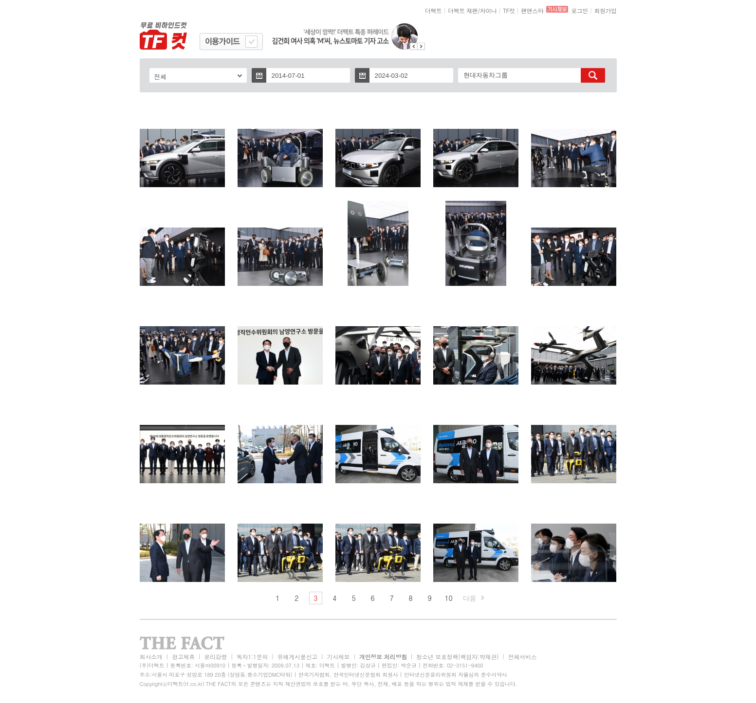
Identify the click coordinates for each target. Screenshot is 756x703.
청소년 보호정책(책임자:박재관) (457, 656)
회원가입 (605, 10)
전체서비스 (522, 656)
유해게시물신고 (297, 656)
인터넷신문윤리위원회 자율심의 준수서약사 (455, 674)
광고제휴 (183, 656)
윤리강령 (215, 656)
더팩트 (433, 10)
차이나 (488, 10)
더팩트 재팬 (463, 10)
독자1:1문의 (252, 656)
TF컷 (509, 10)
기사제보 (338, 656)
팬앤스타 (532, 10)
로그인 (579, 10)
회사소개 (151, 656)
